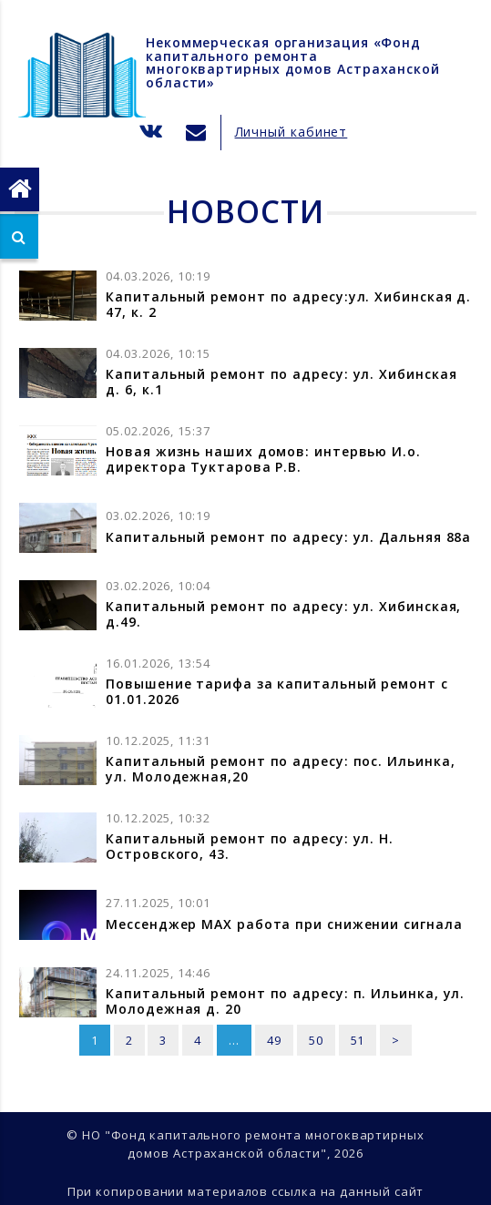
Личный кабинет (291, 131)
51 (358, 1040)
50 (316, 1040)
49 (274, 1040)
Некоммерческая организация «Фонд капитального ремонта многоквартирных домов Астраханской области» (293, 62)
